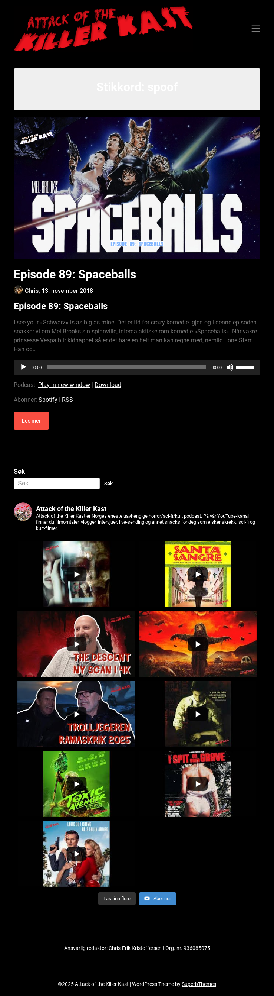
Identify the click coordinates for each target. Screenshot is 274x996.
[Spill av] (23, 367)
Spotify (48, 399)
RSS (67, 399)
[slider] (126, 367)
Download (108, 384)
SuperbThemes (199, 984)
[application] (137, 367)
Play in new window (64, 384)
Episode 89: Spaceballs (75, 274)
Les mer (31, 421)
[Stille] (230, 367)
